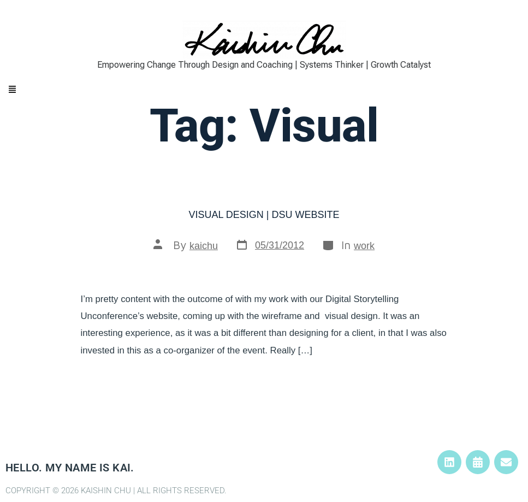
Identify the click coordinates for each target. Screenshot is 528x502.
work (364, 245)
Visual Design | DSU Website (263, 214)
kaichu (203, 245)
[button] (264, 90)
